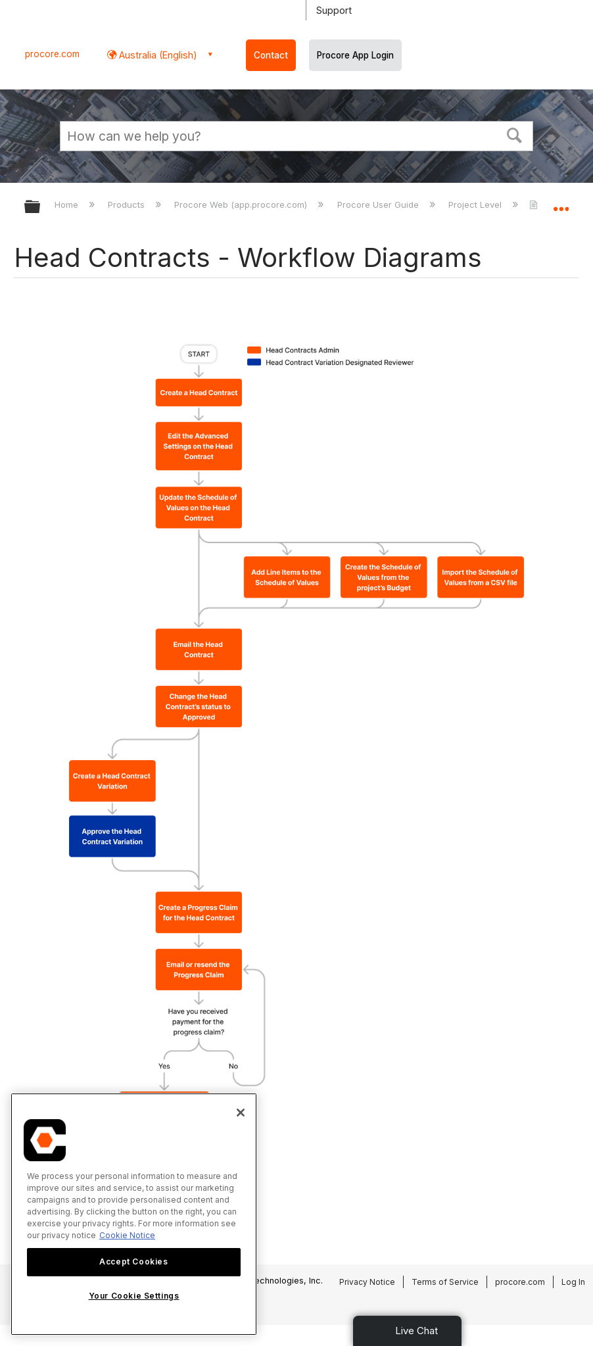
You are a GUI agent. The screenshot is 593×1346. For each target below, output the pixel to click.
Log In (573, 1282)
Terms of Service (445, 1282)
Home (68, 204)
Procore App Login (355, 55)
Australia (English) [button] (156, 54)
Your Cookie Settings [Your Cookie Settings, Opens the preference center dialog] (134, 1296)
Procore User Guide (379, 204)
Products (127, 204)
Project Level (476, 204)
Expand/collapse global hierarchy (40, 207)
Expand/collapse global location (561, 202)
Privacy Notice (367, 1282)
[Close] (240, 1112)
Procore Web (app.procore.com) (242, 204)
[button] (514, 134)
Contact (271, 55)
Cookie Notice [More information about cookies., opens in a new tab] (127, 1235)
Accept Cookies (133, 1261)
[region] (134, 1214)
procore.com (52, 54)
